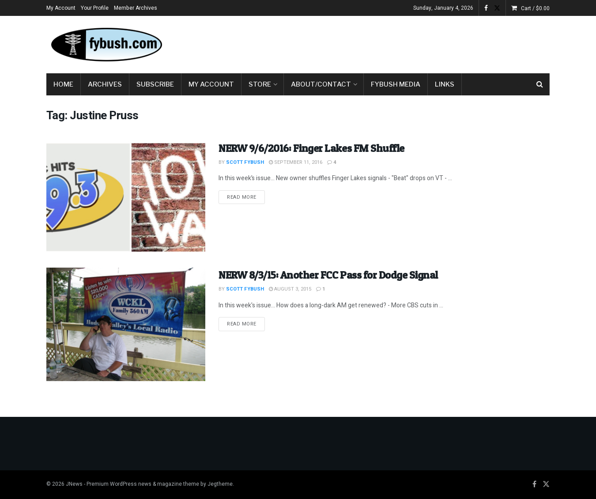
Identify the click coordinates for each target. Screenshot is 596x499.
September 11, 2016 (295, 162)
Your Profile (95, 8)
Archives (105, 84)
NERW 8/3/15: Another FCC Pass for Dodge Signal (328, 274)
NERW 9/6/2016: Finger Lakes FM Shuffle (311, 148)
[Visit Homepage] (106, 44)
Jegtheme (220, 484)
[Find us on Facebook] (534, 484)
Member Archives (135, 8)
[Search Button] (539, 84)
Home (63, 84)
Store (260, 84)
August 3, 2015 (290, 289)
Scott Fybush (245, 162)
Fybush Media (395, 84)
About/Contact (321, 84)
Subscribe (155, 84)
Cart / (535, 8)
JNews (74, 484)
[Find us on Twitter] (546, 484)
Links (444, 84)
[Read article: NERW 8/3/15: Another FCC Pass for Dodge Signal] (125, 324)
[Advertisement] (389, 43)
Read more (246, 197)
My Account (60, 8)
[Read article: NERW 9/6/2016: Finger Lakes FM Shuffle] (125, 197)
